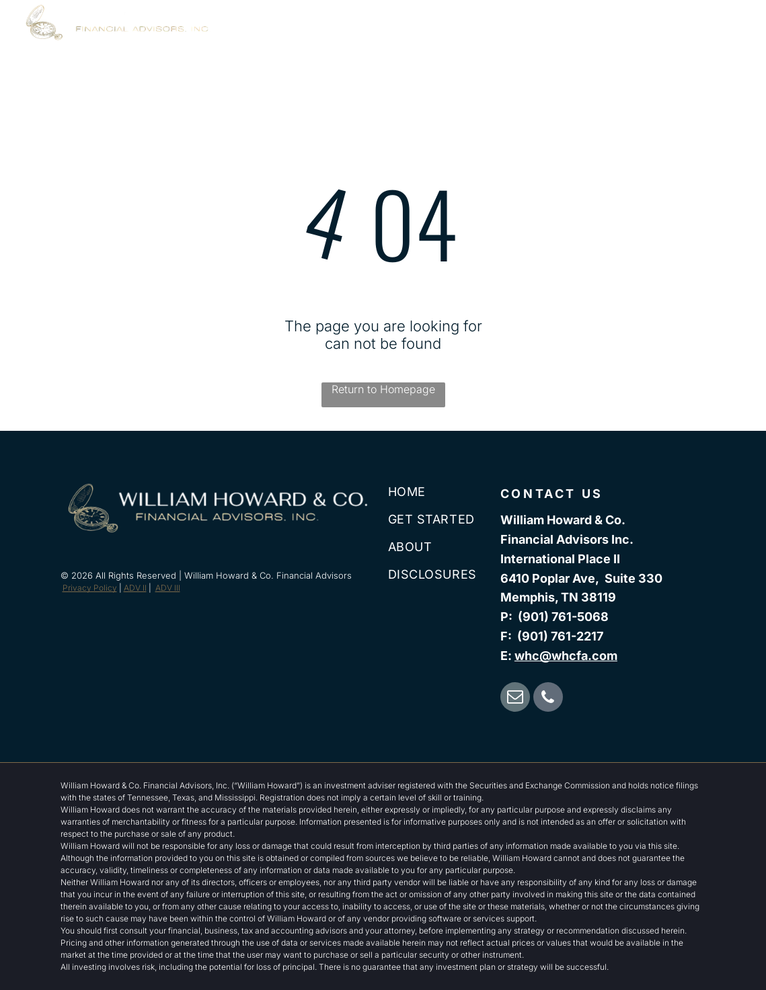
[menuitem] (409, 38)
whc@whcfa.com (565, 656)
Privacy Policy (90, 588)
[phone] (548, 698)
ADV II (135, 588)
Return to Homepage (383, 389)
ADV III (167, 588)
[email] (515, 698)
